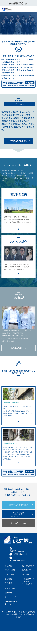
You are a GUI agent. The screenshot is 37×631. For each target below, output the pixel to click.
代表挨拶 (8, 583)
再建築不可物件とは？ (12, 403)
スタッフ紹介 (10, 575)
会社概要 (8, 579)
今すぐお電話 (18, 514)
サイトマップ (10, 597)
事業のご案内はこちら (18, 141)
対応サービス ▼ (19, 104)
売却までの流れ (28, 566)
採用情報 (8, 593)
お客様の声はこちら (18, 348)
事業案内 (8, 566)
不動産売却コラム (10, 443)
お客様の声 (26, 570)
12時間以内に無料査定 (18, 505)
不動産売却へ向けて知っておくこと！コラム (28, 581)
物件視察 (25, 575)
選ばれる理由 (10, 570)
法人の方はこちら (18, 523)
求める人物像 (10, 589)
